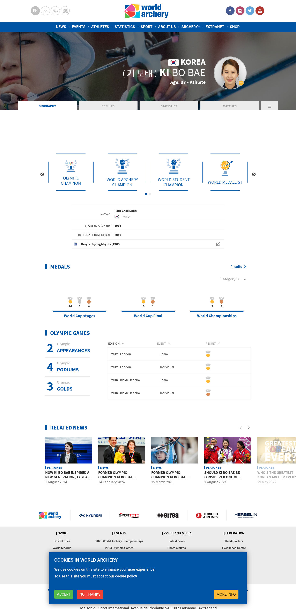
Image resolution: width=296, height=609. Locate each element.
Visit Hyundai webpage (90, 515)
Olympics (45, 10)
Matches (230, 106)
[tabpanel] (71, 172)
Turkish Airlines (207, 515)
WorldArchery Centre (65, 10)
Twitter (249, 10)
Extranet (215, 27)
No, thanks (89, 594)
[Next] (249, 428)
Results (108, 106)
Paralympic (55, 10)
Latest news (177, 541)
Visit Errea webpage (168, 515)
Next (254, 174)
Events (79, 27)
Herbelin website (246, 515)
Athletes (100, 27)
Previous (42, 174)
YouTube (259, 10)
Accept (64, 594)
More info (226, 594)
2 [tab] (150, 194)
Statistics (125, 27)
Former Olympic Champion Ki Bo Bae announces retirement (119, 477)
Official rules (62, 541)
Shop (235, 27)
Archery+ (190, 27)
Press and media (178, 533)
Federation (235, 533)
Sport (146, 27)
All (239, 278)
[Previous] (240, 428)
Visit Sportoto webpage (129, 515)
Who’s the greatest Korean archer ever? (276, 474)
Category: (228, 278)
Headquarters (234, 541)
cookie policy (126, 576)
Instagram (240, 10)
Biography (47, 106)
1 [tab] (146, 194)
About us (167, 27)
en (35, 10)
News (61, 27)
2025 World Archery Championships (119, 541)
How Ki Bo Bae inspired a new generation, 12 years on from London (68, 477)
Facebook (230, 10)
